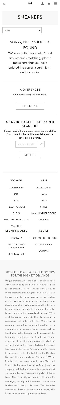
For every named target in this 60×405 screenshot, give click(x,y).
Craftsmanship (16, 254)
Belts (16, 200)
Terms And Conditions (43, 238)
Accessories (16, 187)
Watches (16, 226)
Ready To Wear (16, 207)
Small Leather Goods (16, 219)
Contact (44, 250)
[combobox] (12, 4)
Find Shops (30, 105)
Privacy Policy (43, 244)
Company (16, 238)
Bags (16, 194)
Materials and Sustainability (16, 246)
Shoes (16, 213)
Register (30, 154)
